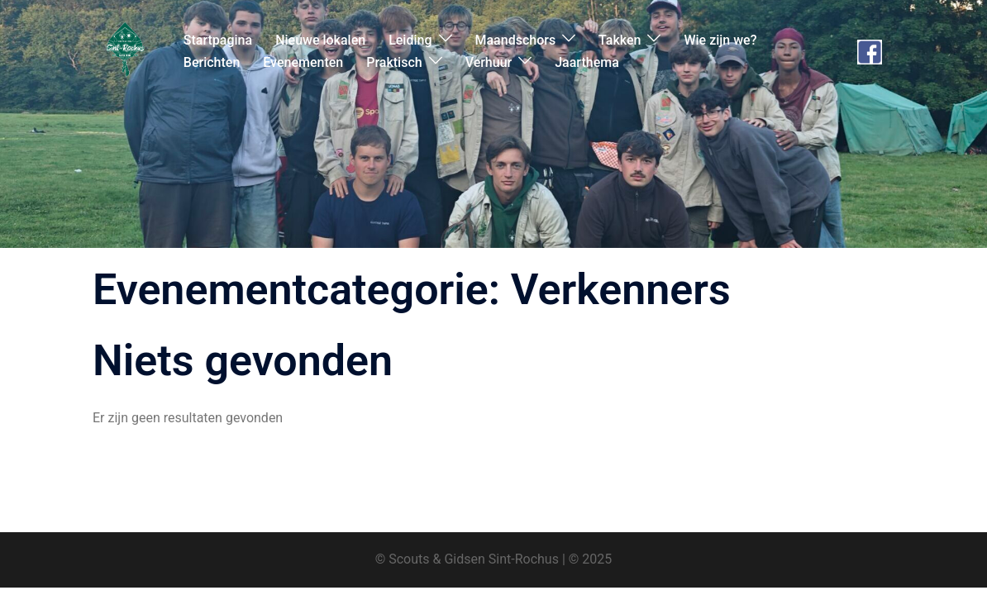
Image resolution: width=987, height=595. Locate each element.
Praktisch (394, 62)
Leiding (410, 40)
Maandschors (515, 40)
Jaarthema (587, 62)
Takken (619, 40)
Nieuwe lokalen (320, 40)
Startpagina (218, 40)
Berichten (212, 62)
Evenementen (303, 62)
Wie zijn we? (720, 40)
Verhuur (489, 62)
